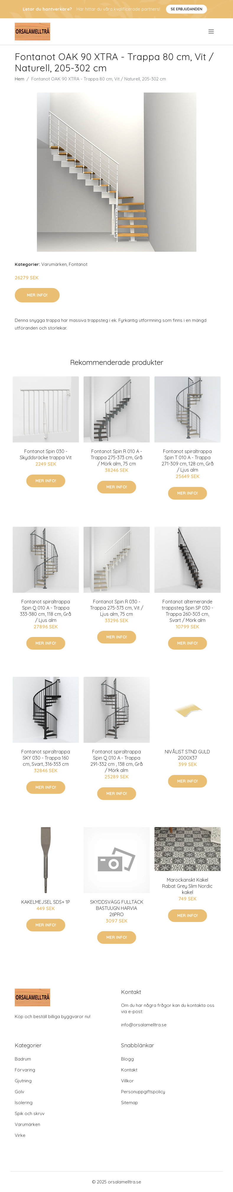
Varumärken (54, 264)
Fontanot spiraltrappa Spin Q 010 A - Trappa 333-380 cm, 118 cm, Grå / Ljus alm (45, 611)
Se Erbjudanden (186, 9)
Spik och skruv (30, 1113)
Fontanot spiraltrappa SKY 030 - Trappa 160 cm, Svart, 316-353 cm (45, 758)
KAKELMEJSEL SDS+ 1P (45, 902)
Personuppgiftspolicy (143, 1091)
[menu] (212, 31)
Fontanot (78, 264)
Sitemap (129, 1102)
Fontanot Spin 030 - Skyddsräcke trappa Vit (46, 454)
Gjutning (23, 1081)
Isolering (23, 1102)
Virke (20, 1135)
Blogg (127, 1059)
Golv (19, 1091)
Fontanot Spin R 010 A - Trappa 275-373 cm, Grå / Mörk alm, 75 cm (116, 457)
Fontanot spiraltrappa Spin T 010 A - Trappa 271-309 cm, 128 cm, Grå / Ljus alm (188, 460)
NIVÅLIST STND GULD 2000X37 (187, 755)
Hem (19, 79)
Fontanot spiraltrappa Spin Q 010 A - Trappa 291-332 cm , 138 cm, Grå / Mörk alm (116, 761)
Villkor (127, 1081)
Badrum (23, 1059)
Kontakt (129, 1070)
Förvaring (25, 1070)
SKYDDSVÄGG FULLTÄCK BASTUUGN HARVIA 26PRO (116, 908)
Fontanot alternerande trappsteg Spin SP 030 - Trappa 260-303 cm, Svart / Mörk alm (187, 611)
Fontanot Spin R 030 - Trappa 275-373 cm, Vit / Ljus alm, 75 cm (116, 608)
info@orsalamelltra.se (144, 1025)
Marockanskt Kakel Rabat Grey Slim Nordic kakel (187, 886)
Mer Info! (37, 295)
